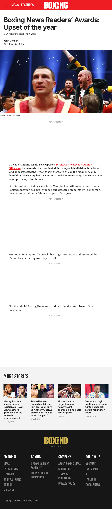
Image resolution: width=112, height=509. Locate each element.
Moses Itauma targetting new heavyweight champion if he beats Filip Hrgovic (69, 407)
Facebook (91, 479)
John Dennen (11, 40)
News (15, 5)
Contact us (64, 469)
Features (27, 5)
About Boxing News (69, 464)
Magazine (9, 490)
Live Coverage (11, 469)
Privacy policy (66, 483)
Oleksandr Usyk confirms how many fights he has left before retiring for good (96, 407)
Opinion (8, 485)
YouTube (91, 464)
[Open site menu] (6, 5)
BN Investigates (12, 479)
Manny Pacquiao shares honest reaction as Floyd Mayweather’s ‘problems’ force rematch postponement (13, 410)
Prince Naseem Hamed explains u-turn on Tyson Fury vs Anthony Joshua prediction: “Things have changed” (41, 408)
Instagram (92, 469)
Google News (93, 485)
